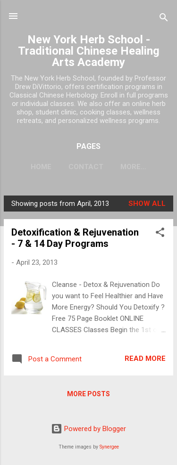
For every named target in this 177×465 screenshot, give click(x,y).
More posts (88, 394)
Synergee (109, 447)
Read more (145, 358)
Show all (147, 203)
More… (133, 167)
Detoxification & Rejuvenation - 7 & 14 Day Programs (75, 238)
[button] (160, 234)
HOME (41, 167)
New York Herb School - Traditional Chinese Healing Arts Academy (89, 51)
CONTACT (85, 167)
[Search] (163, 19)
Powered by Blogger (88, 428)
